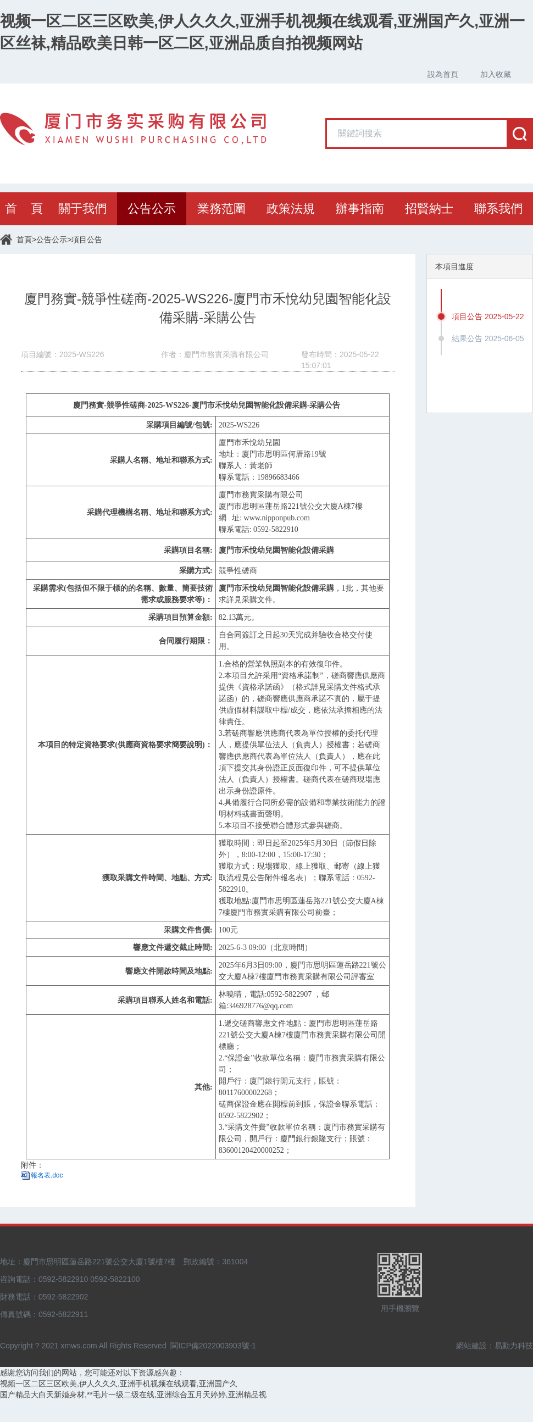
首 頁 (23, 208)
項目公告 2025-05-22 (488, 316)
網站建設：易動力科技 (494, 1345)
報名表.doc (47, 1175)
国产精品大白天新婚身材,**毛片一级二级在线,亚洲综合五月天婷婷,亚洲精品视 (133, 1394)
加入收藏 (495, 74)
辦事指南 (360, 208)
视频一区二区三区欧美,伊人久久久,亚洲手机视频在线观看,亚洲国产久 (118, 1383)
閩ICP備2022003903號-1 (213, 1345)
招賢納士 (429, 208)
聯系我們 (498, 208)
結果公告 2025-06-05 (488, 338)
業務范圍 (221, 208)
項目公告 (86, 239)
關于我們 (82, 208)
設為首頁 (442, 74)
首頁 (24, 239)
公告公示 (151, 208)
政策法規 (290, 208)
